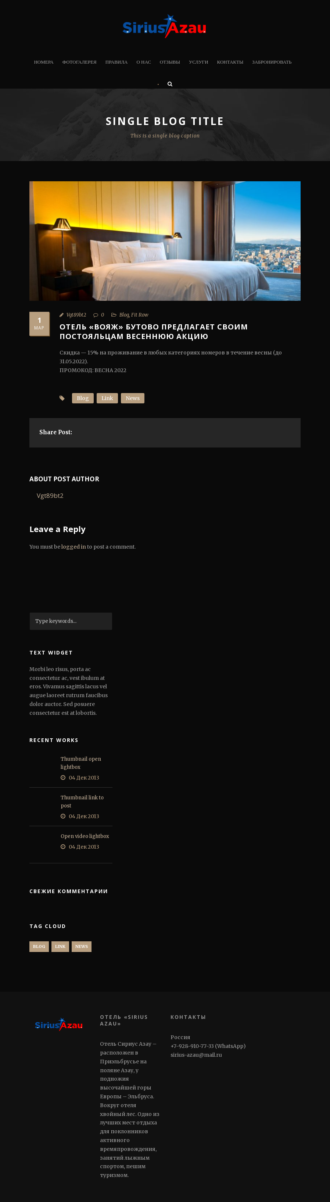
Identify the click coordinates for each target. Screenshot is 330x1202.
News (133, 398)
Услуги (198, 62)
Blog (124, 315)
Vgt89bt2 (76, 315)
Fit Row (139, 315)
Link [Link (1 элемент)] (60, 946)
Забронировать (271, 62)
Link (107, 398)
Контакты (230, 62)
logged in (73, 546)
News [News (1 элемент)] (81, 946)
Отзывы (170, 62)
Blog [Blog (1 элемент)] (39, 946)
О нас (143, 62)
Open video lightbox (85, 836)
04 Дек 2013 (84, 777)
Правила (116, 62)
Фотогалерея (79, 62)
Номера (43, 62)
